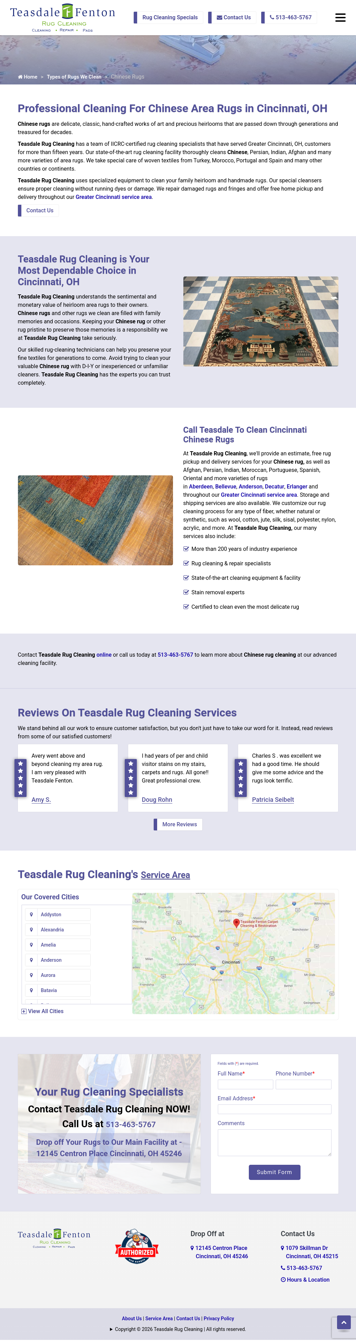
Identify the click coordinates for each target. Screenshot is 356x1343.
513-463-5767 (291, 17)
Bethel (107, 978)
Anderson (251, 488)
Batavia (108, 948)
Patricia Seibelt (273, 802)
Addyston (51, 917)
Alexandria (111, 917)
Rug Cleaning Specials (170, 17)
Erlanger (297, 488)
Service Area (172, 877)
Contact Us (234, 17)
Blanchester (54, 993)
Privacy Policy (219, 1321)
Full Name (231, 1076)
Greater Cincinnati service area (114, 198)
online (104, 656)
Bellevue (225, 488)
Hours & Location (305, 1283)
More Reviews (179, 827)
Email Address (236, 1101)
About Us (132, 1321)
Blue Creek (111, 993)
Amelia (48, 933)
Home (28, 78)
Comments (231, 1126)
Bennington (112, 963)
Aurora (48, 948)
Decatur (274, 488)
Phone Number (295, 1076)
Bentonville (53, 978)
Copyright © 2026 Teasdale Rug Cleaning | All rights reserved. (180, 1332)
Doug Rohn (157, 802)
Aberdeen (201, 488)
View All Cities (46, 1014)
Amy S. (41, 802)
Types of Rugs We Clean (79, 78)
